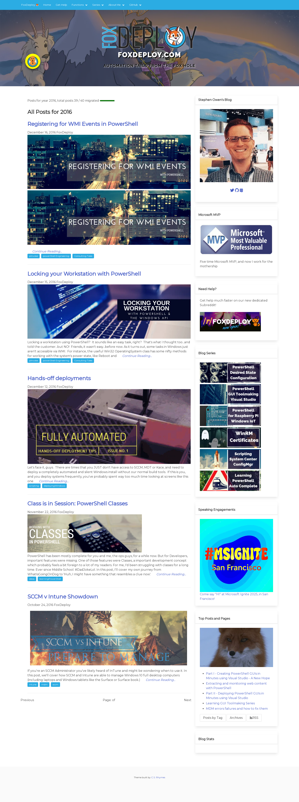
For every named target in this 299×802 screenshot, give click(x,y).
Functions (78, 4)
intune (32, 684)
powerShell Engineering (56, 256)
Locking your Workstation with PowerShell (84, 274)
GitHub (133, 4)
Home (47, 4)
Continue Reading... (47, 251)
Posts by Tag (213, 718)
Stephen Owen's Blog (215, 100)
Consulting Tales (83, 256)
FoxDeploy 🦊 (30, 4)
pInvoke (33, 256)
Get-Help (61, 4)
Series (96, 4)
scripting (34, 485)
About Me (115, 4)
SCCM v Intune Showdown (62, 596)
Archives (236, 718)
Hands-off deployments (59, 378)
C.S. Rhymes (158, 777)
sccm (55, 684)
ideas (32, 578)
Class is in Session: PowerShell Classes (77, 503)
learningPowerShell (50, 578)
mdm (44, 684)
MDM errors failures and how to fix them (237, 708)
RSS (254, 718)
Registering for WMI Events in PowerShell (82, 124)
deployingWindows (54, 485)
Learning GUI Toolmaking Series (230, 703)
